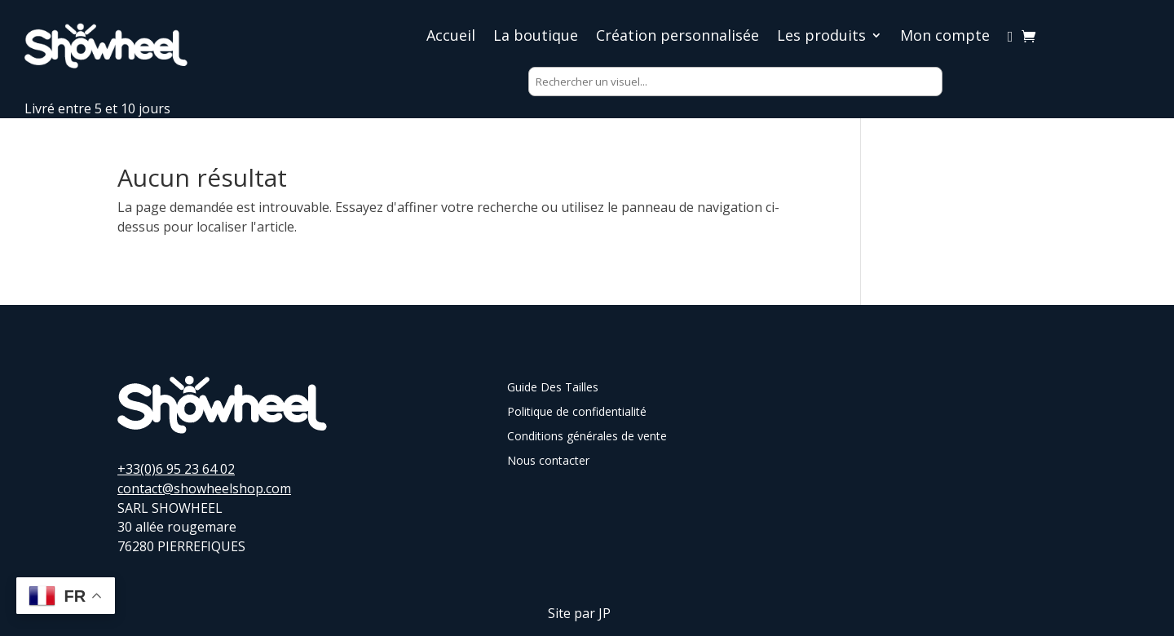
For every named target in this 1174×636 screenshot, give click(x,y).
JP (604, 613)
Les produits (821, 37)
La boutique (535, 37)
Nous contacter (548, 461)
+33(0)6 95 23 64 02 (176, 469)
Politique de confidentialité (577, 412)
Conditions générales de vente (587, 437)
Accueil (450, 37)
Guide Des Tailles (552, 388)
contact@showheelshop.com (204, 488)
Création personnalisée (677, 37)
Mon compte (945, 37)
